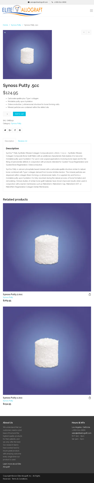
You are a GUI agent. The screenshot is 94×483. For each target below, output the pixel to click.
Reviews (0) (22, 141)
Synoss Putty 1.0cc (12, 397)
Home (5, 25)
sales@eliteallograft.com (39, 2)
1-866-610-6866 (60, 2)
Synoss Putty (16, 25)
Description (9, 141)
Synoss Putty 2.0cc (13, 294)
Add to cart (19, 114)
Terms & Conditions (19, 479)
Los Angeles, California (81, 427)
